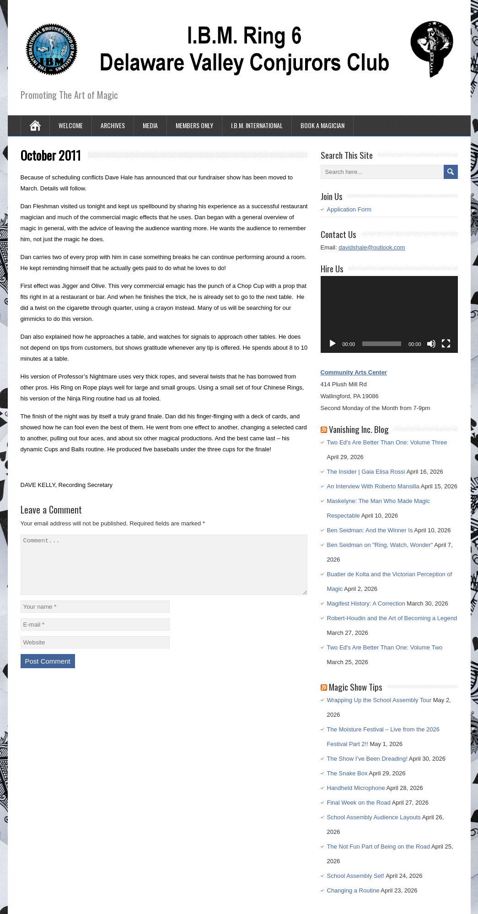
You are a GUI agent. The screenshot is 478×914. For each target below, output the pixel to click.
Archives (113, 125)
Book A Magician (322, 125)
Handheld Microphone (356, 787)
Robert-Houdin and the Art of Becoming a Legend (392, 618)
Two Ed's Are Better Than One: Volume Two (385, 647)
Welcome (71, 125)
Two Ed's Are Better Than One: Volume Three (387, 442)
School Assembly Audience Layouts (374, 817)
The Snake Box (347, 773)
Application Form (349, 209)
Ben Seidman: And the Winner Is (370, 530)
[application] (389, 314)
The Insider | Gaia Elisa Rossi (366, 471)
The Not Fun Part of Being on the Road (378, 846)
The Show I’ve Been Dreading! (367, 758)
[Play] (332, 343)
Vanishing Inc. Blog (359, 428)
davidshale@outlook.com (371, 247)
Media (150, 125)
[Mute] (431, 343)
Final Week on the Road (359, 802)
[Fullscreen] (446, 343)
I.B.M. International (257, 125)
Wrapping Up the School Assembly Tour (379, 700)
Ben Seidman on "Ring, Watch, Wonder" (380, 544)
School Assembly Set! (356, 875)
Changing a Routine (353, 890)
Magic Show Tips (355, 686)
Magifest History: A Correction (366, 603)
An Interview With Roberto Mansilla (373, 486)
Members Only (194, 125)
